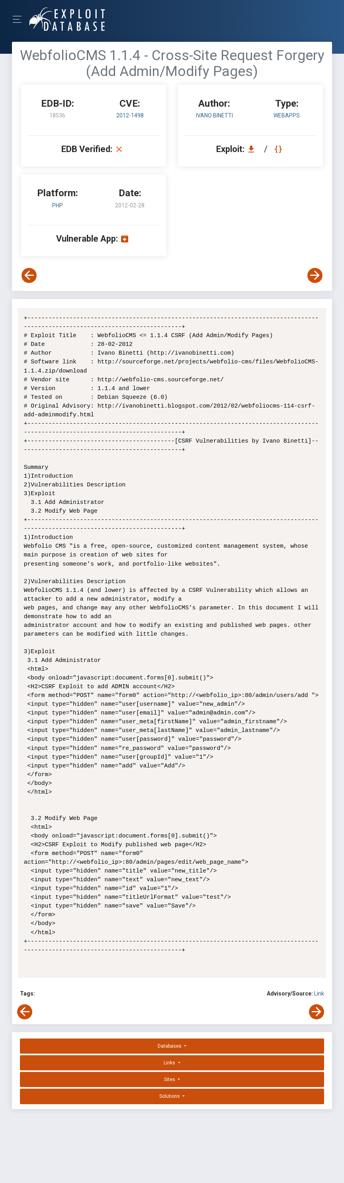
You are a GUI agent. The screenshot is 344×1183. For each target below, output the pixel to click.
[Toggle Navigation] (19, 19)
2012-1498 (130, 115)
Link (319, 993)
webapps (287, 115)
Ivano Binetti (214, 115)
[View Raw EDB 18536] (279, 149)
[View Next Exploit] (314, 275)
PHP (57, 205)
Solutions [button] (170, 1096)
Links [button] (170, 1063)
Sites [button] (170, 1079)
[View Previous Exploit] (29, 275)
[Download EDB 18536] (253, 149)
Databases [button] (170, 1046)
